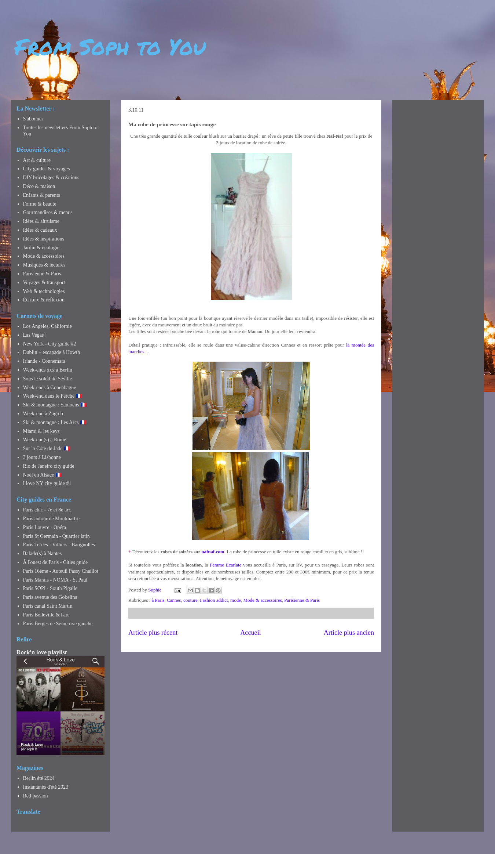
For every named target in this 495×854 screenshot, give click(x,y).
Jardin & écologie (41, 247)
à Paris (158, 600)
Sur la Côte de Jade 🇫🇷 (46, 448)
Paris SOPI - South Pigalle (50, 588)
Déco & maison (39, 186)
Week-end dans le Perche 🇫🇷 (52, 396)
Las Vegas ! (35, 335)
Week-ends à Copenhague (49, 387)
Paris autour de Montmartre (51, 518)
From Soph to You (110, 46)
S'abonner (33, 119)
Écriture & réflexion (44, 300)
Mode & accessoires (262, 600)
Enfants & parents (41, 195)
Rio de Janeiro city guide (48, 466)
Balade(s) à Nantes (42, 553)
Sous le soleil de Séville (47, 378)
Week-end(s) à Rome (44, 439)
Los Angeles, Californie (47, 326)
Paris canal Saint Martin (48, 606)
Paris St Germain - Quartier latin (56, 536)
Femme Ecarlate (225, 565)
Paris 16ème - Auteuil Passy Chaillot (61, 571)
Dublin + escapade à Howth (51, 352)
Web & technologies (44, 291)
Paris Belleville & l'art (46, 615)
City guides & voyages (46, 168)
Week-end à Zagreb (43, 413)
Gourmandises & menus (48, 212)
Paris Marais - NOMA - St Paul (55, 580)
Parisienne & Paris (302, 600)
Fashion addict (214, 600)
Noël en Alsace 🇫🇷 (42, 475)
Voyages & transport (44, 282)
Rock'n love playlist (41, 652)
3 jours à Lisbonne (42, 457)
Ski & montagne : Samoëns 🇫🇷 (55, 405)
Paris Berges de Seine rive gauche (58, 623)
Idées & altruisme (41, 221)
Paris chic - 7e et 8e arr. (47, 510)
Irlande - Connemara (44, 361)
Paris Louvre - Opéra (44, 527)
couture (190, 600)
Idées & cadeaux (40, 230)
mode (235, 600)
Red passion (35, 796)
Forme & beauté (39, 204)
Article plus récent (152, 632)
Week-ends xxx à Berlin (48, 370)
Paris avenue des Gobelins (50, 597)
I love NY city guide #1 (47, 483)
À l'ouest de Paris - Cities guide (55, 562)
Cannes (174, 600)
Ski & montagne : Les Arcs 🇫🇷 (55, 422)
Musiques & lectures (44, 265)
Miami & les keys (41, 431)
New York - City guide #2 (49, 344)
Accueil (250, 632)
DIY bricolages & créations (51, 177)
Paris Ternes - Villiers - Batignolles (59, 544)
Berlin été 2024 (39, 778)
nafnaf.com (212, 551)
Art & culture (37, 160)
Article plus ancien (349, 632)
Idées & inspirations (44, 239)
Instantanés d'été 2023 (46, 787)
